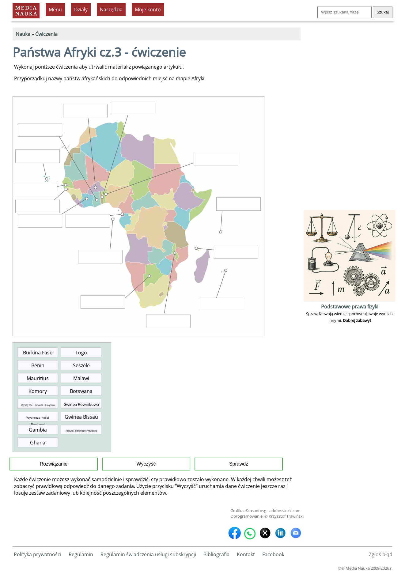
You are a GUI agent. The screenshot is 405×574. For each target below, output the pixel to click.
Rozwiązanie (54, 463)
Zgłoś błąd (380, 554)
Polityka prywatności (37, 554)
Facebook (273, 554)
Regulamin (81, 554)
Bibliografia (216, 554)
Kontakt (246, 554)
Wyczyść (146, 463)
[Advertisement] (350, 116)
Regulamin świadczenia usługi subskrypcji (148, 554)
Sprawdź (238, 463)
